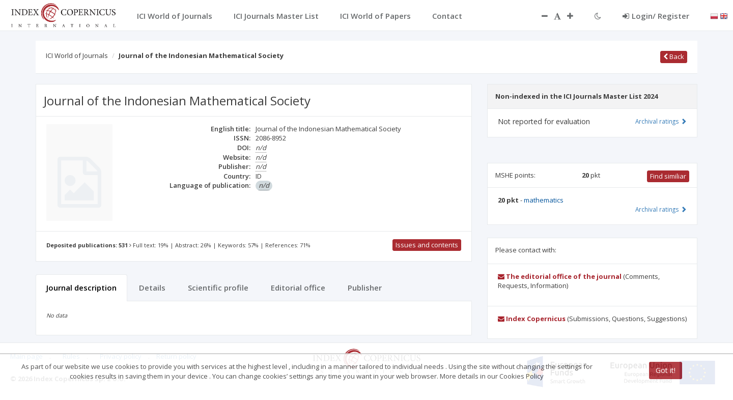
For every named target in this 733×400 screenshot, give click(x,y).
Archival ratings (661, 121)
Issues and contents (427, 244)
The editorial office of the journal (560, 276)
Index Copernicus (532, 318)
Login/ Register (656, 16)
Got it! (665, 370)
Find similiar (668, 176)
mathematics (543, 200)
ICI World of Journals (77, 55)
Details (152, 287)
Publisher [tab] (365, 287)
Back (673, 56)
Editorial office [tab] (298, 287)
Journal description (81, 287)
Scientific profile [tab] (218, 287)
